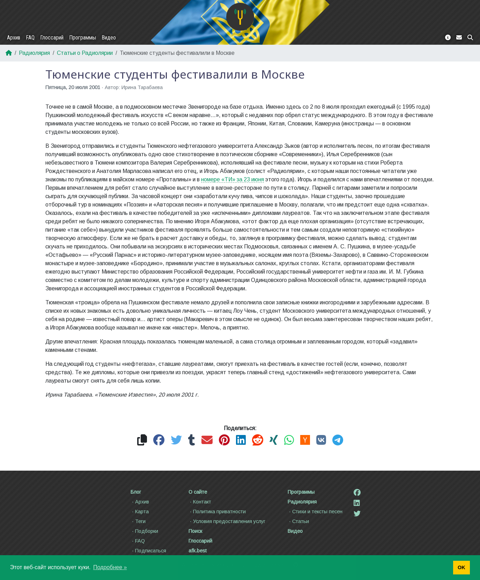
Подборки (144, 531)
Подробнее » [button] (110, 567)
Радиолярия (34, 53)
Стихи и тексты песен (315, 511)
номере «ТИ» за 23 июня (232, 179)
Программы (82, 37)
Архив (13, 37)
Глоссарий (52, 37)
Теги (138, 521)
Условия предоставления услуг (227, 521)
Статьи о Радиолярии (85, 53)
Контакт (200, 502)
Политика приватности (217, 511)
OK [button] (461, 567)
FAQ (30, 37)
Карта (140, 511)
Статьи (298, 521)
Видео (109, 37)
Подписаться (148, 550)
